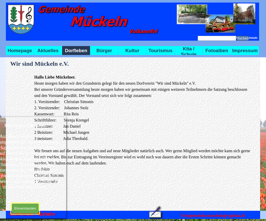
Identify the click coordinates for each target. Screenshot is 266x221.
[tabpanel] (143, 129)
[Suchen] (217, 38)
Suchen (242, 38)
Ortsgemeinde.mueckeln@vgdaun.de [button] (213, 215)
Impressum (245, 50)
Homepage (20, 50)
